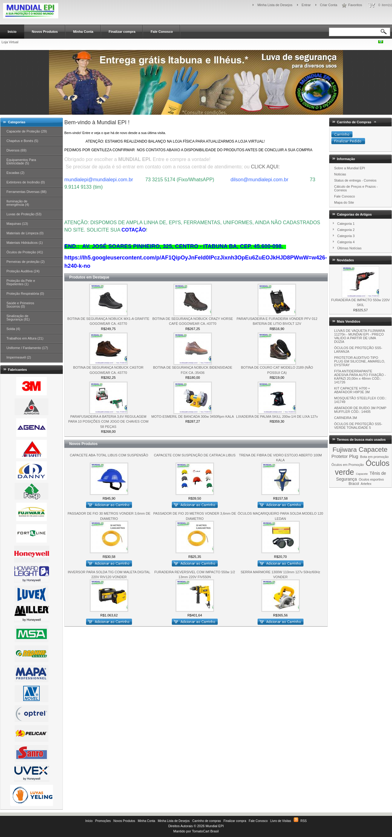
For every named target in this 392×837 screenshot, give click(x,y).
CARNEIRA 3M (345, 418)
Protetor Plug (344, 456)
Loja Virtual (10, 42)
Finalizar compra (122, 31)
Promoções (103, 821)
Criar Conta (328, 5)
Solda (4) (13, 329)
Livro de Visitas (280, 821)
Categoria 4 (346, 242)
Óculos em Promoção (347, 464)
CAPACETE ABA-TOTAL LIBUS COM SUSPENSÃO (109, 455)
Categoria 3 (346, 236)
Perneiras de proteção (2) (25, 261)
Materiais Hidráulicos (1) (24, 242)
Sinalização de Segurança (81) (18, 317)
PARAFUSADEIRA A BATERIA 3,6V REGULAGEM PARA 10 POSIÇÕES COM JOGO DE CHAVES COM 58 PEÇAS (108, 421)
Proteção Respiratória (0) (25, 293)
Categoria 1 (346, 223)
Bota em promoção (374, 457)
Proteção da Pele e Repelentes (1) (20, 282)
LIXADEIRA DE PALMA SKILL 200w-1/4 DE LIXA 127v (277, 416)
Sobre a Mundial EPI (349, 168)
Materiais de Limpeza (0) (24, 233)
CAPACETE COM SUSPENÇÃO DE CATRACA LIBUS (195, 455)
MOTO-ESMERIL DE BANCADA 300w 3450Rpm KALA (192, 416)
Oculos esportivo (371, 479)
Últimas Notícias (349, 248)
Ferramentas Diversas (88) (26, 192)
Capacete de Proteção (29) (26, 131)
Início (12, 31)
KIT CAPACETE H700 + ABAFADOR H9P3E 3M (352, 390)
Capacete (373, 449)
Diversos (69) (16, 150)
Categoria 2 (346, 230)
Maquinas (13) (17, 223)
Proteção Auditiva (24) (23, 271)
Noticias (340, 174)
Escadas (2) (15, 173)
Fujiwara (345, 449)
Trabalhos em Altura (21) (24, 338)
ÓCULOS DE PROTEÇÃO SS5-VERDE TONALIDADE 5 (358, 425)
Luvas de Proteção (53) (23, 214)
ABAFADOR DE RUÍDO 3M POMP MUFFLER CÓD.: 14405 (360, 409)
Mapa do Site (344, 202)
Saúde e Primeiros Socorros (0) (20, 304)
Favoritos (355, 5)
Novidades (345, 260)
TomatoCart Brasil (205, 831)
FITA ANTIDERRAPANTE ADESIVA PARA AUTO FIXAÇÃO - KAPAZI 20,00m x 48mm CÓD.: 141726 (360, 376)
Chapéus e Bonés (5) (22, 141)
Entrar (306, 5)
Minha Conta (83, 31)
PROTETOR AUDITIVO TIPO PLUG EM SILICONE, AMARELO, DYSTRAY (359, 361)
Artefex (366, 484)
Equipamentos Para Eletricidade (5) (21, 161)
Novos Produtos (45, 31)
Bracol (354, 484)
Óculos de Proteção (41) (24, 252)
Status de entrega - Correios (355, 180)
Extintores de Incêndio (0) (25, 182)
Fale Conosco (162, 31)
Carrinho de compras (206, 821)
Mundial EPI (214, 826)
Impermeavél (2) (18, 357)
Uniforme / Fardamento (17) (27, 348)
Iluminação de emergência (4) (17, 202)
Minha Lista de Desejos (274, 5)
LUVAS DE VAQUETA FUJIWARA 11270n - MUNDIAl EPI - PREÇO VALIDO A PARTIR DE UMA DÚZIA (359, 336)
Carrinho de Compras (354, 122)
